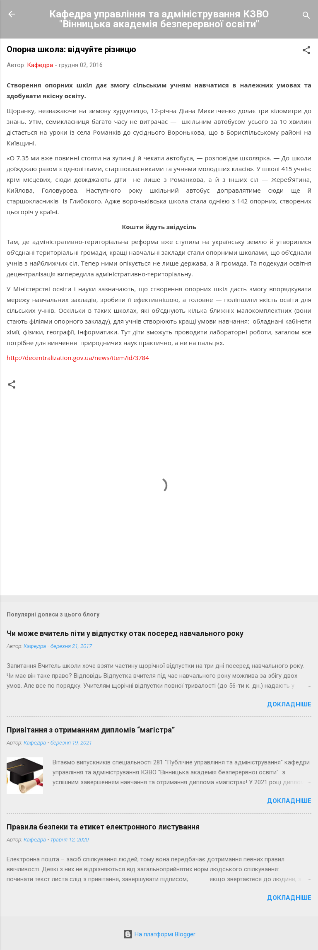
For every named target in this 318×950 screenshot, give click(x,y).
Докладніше (289, 704)
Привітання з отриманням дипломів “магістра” (91, 729)
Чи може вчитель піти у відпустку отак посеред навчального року (125, 633)
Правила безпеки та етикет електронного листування (103, 826)
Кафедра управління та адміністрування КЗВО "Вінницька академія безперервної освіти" (159, 19)
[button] (306, 51)
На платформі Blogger (159, 934)
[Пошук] (306, 16)
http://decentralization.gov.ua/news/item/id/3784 (78, 357)
